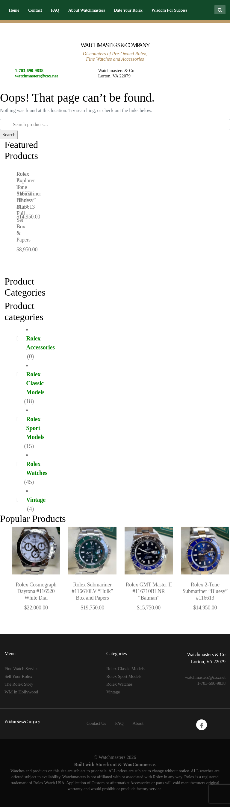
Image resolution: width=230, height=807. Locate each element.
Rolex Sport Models (35, 428)
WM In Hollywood (21, 692)
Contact (35, 10)
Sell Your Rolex (18, 676)
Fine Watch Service (21, 668)
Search (9, 134)
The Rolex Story (18, 684)
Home (14, 10)
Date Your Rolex (128, 10)
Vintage (36, 499)
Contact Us (96, 723)
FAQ (55, 10)
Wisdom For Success (169, 10)
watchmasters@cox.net (36, 76)
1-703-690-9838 (29, 70)
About (137, 723)
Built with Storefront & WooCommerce (114, 764)
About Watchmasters (86, 10)
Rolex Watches (119, 684)
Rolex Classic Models (35, 383)
